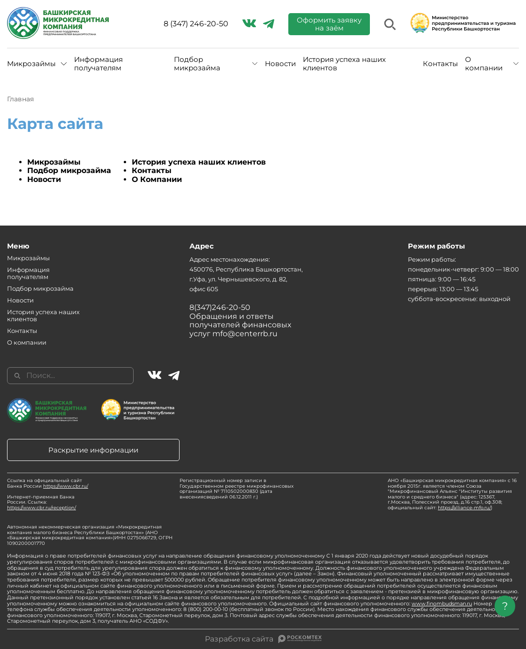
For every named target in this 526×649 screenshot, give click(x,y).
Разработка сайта (239, 639)
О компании (484, 63)
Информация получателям (98, 63)
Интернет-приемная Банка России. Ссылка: (41, 502)
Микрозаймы (31, 63)
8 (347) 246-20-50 (196, 24)
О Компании (157, 179)
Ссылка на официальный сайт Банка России (47, 483)
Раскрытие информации (93, 449)
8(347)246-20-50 (219, 307)
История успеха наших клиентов (344, 63)
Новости (280, 63)
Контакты (440, 63)
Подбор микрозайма (197, 63)
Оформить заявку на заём (329, 23)
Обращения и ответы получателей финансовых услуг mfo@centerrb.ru (240, 325)
